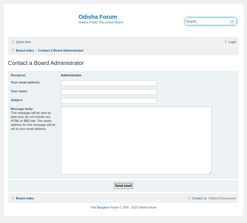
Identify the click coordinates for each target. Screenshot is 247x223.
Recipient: (18, 75)
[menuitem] (229, 41)
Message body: (22, 109)
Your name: (19, 91)
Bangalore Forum (108, 207)
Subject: (17, 100)
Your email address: (25, 82)
